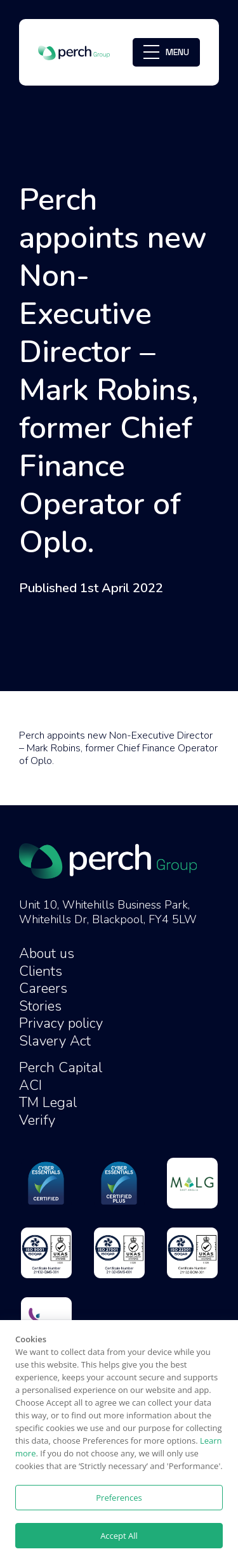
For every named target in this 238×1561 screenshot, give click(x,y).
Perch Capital (60, 1067)
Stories (40, 1006)
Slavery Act (55, 1041)
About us (46, 953)
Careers (43, 988)
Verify (37, 1120)
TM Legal (48, 1102)
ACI (30, 1085)
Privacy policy (61, 1023)
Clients (40, 971)
